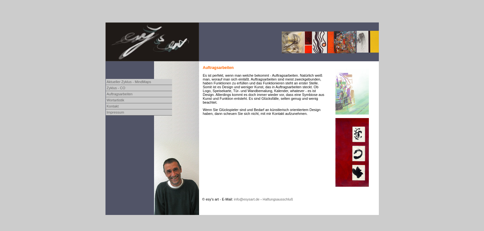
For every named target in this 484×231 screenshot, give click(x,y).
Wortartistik (115, 100)
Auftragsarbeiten (120, 94)
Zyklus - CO (116, 88)
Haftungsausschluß (278, 199)
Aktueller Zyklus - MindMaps (129, 82)
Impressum (115, 112)
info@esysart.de (247, 199)
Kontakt (113, 106)
